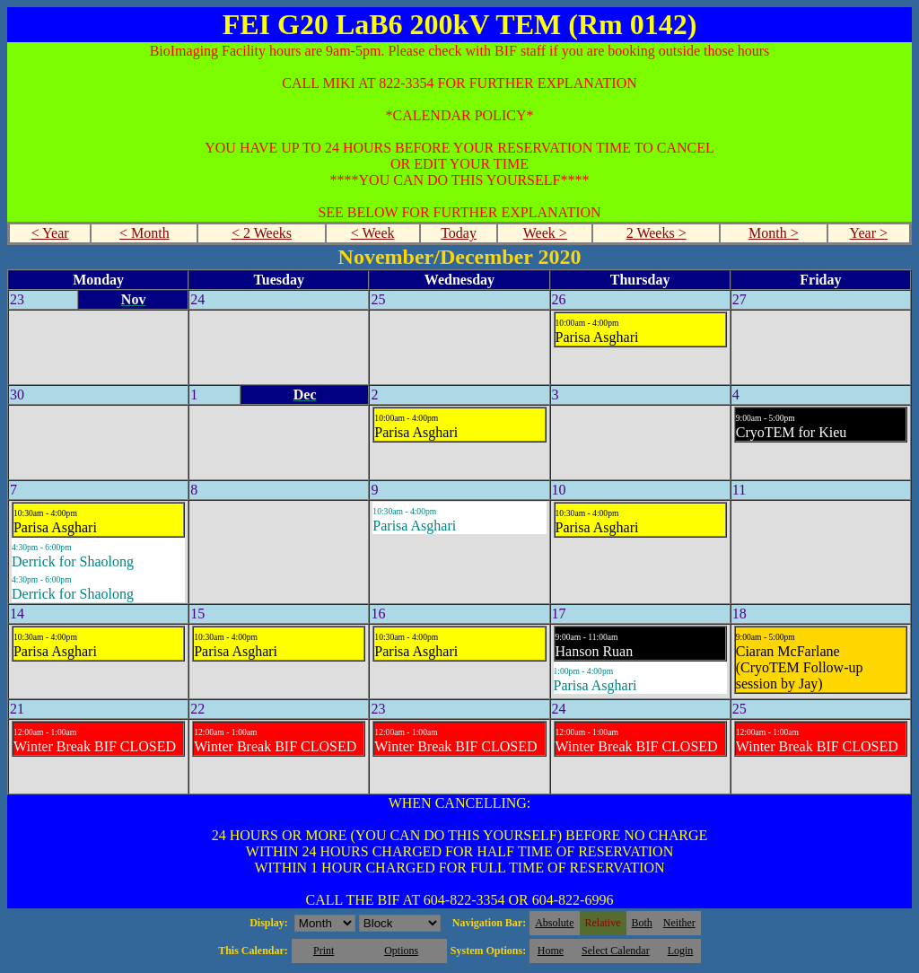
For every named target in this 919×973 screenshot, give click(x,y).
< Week (373, 233)
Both (642, 922)
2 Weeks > (656, 233)
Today (459, 233)
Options (401, 950)
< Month (144, 233)
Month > (773, 233)
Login (681, 950)
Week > (545, 233)
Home (551, 950)
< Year (50, 233)
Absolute (554, 922)
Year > (868, 233)
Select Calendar (616, 950)
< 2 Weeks (262, 233)
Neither (679, 922)
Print (323, 950)
